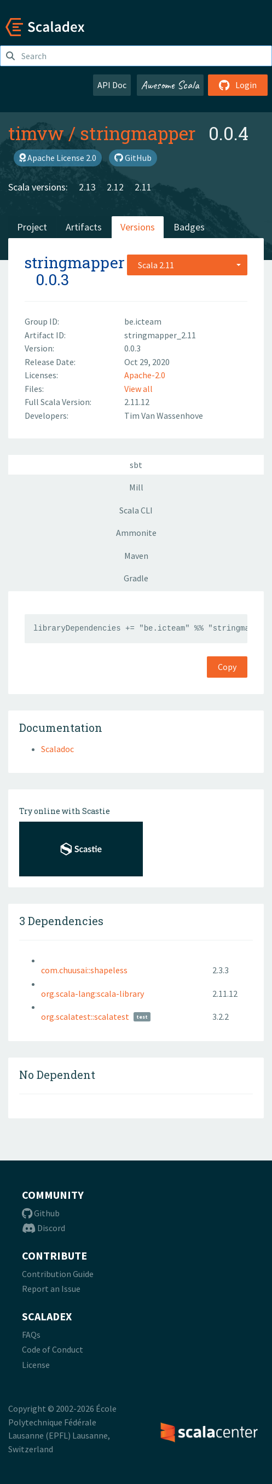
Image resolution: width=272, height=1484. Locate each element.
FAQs (31, 1334)
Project (32, 227)
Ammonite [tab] (136, 532)
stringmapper (137, 133)
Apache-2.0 (144, 374)
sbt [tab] (136, 464)
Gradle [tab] (136, 578)
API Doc (111, 84)
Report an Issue (51, 1288)
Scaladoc (57, 748)
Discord (43, 1227)
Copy (227, 666)
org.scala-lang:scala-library (92, 993)
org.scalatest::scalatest (85, 1016)
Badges (189, 227)
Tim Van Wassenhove (163, 415)
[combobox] (187, 265)
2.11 (143, 187)
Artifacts (84, 227)
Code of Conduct (52, 1349)
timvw (36, 133)
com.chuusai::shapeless (84, 970)
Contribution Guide (58, 1273)
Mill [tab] (136, 487)
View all (138, 388)
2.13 (87, 187)
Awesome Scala (170, 85)
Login (238, 84)
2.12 (115, 187)
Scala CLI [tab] (136, 510)
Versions (137, 227)
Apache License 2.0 (57, 157)
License (36, 1364)
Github (41, 1213)
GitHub (133, 157)
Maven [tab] (136, 555)
